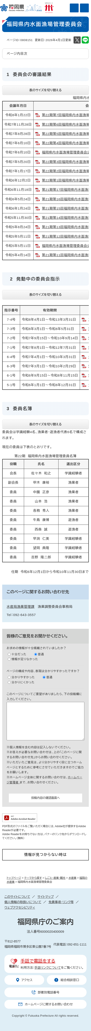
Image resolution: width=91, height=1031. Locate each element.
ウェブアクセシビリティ (19, 907)
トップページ (14, 877)
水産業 (72, 877)
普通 (41, 654)
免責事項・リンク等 (61, 902)
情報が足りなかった (24, 659)
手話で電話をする (38, 961)
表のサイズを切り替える (45, 90)
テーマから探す (33, 877)
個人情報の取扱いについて (22, 902)
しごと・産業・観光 (55, 877)
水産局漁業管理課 (20, 606)
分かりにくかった (22, 682)
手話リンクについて (47, 967)
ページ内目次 (17, 53)
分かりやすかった (23, 677)
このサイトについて (17, 896)
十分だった (18, 654)
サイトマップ (45, 896)
